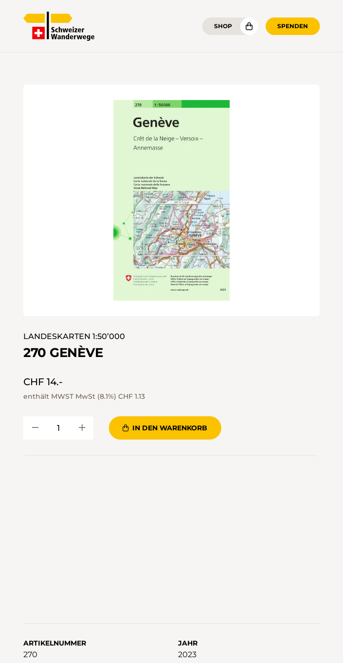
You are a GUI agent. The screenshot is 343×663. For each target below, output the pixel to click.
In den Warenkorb (165, 428)
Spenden (292, 26)
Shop (223, 26)
